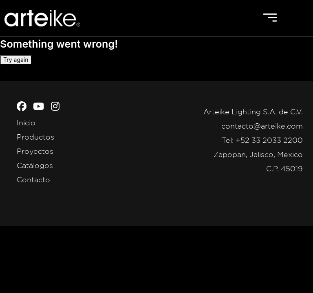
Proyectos (35, 151)
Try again (16, 59)
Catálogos (35, 165)
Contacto (33, 179)
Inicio (26, 122)
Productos (35, 137)
